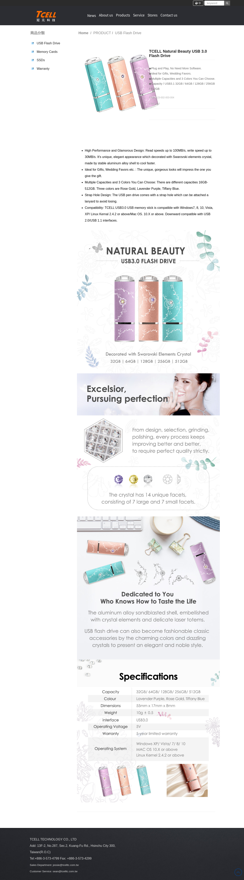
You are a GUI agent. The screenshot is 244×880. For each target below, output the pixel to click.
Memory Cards (47, 51)
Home (83, 33)
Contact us (171, 15)
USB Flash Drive (48, 43)
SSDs (41, 60)
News (91, 15)
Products (123, 15)
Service (140, 15)
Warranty (43, 68)
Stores (154, 15)
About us (106, 15)
